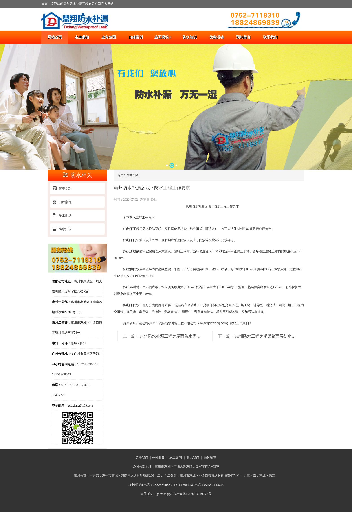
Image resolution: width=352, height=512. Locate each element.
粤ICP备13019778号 (197, 494)
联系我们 (270, 37)
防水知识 (189, 37)
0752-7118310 (71, 385)
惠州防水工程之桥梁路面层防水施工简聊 (271, 336)
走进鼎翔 (82, 37)
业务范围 (108, 37)
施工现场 (162, 37)
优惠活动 (216, 37)
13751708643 (61, 374)
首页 (120, 175)
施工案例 (175, 457)
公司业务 (158, 457)
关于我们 (142, 457)
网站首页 (55, 37)
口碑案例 (135, 37)
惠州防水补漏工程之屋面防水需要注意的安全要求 (184, 336)
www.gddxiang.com (213, 323)
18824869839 (86, 364)
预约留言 (243, 37)
